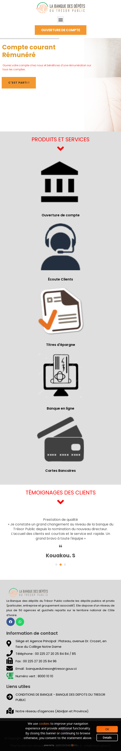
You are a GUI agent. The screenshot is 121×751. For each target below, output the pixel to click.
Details (107, 737)
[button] (60, 19)
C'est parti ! (18, 82)
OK (107, 729)
